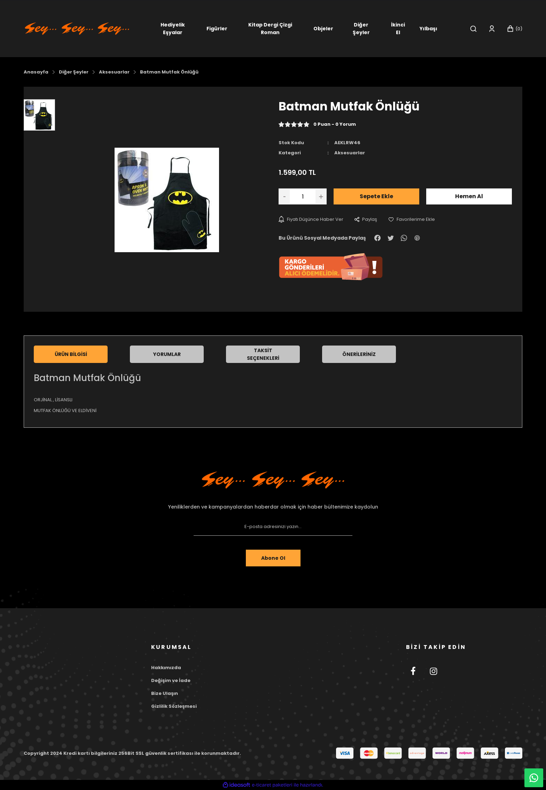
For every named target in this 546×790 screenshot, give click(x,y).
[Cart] (514, 28)
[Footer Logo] (273, 480)
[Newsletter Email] (273, 527)
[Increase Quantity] (321, 196)
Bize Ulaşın (164, 693)
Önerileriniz (359, 354)
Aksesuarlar (349, 152)
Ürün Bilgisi (71, 354)
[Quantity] (303, 196)
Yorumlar (167, 354)
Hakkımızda (166, 667)
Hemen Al (469, 196)
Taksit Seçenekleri (263, 354)
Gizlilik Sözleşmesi (174, 706)
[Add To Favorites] (411, 219)
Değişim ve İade (170, 680)
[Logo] (77, 28)
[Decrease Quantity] (284, 196)
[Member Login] (492, 28)
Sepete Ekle (376, 196)
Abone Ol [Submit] (273, 558)
